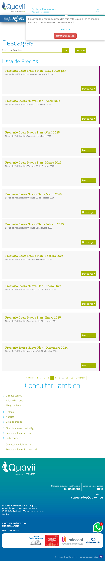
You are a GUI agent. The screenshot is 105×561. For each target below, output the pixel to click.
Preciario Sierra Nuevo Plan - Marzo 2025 (33, 194)
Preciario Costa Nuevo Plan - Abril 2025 (32, 132)
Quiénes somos (14, 395)
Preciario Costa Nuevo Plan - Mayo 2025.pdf (35, 70)
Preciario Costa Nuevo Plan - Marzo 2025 (33, 162)
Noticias (10, 417)
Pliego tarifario (13, 405)
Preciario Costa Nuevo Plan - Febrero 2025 (34, 255)
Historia (10, 412)
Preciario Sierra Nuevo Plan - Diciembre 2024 (36, 347)
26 (72, 378)
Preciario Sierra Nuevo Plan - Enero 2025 (33, 286)
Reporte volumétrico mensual (21, 449)
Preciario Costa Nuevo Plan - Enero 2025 (33, 317)
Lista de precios (14, 422)
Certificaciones (13, 438)
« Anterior (30, 378)
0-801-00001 (72, 489)
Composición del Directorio (19, 444)
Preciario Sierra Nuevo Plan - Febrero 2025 (34, 224)
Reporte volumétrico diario (19, 433)
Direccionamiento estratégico (21, 428)
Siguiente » (80, 378)
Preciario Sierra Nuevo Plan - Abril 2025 (32, 100)
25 (67, 378)
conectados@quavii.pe (87, 497)
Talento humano (14, 400)
